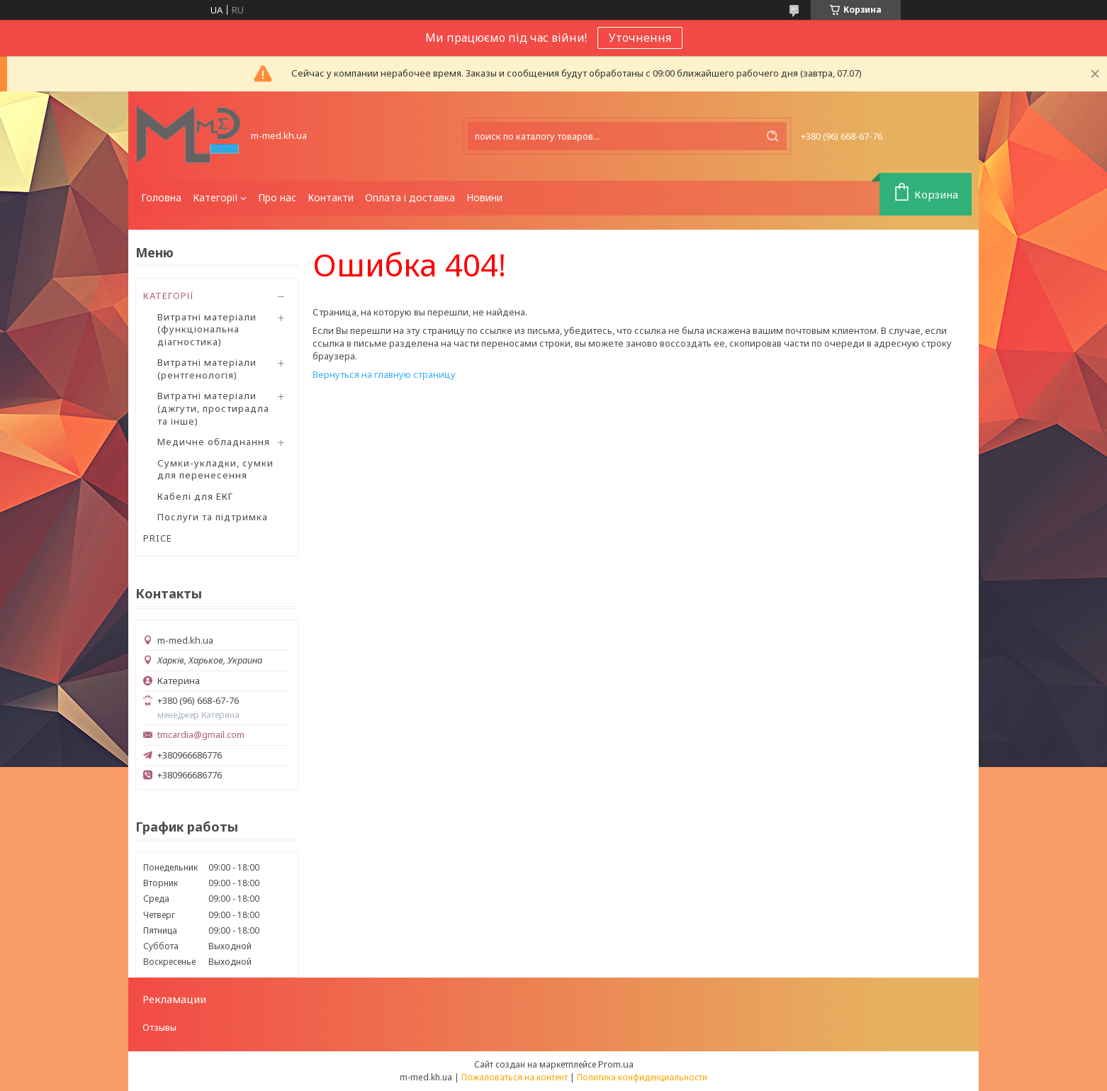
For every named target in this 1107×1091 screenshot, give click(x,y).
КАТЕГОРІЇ (168, 295)
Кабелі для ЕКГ (195, 496)
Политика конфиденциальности (642, 1077)
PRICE (157, 538)
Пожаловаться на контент (514, 1077)
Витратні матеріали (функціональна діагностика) (207, 329)
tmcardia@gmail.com (201, 735)
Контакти (331, 197)
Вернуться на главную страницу (384, 374)
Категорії (215, 197)
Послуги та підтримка (212, 516)
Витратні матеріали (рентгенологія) (207, 368)
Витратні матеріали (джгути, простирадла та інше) (213, 408)
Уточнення (640, 37)
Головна (161, 197)
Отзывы (159, 1027)
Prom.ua (616, 1064)
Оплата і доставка (410, 197)
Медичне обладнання (213, 441)
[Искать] (772, 136)
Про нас (277, 197)
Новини (484, 197)
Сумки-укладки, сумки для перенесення (215, 469)
